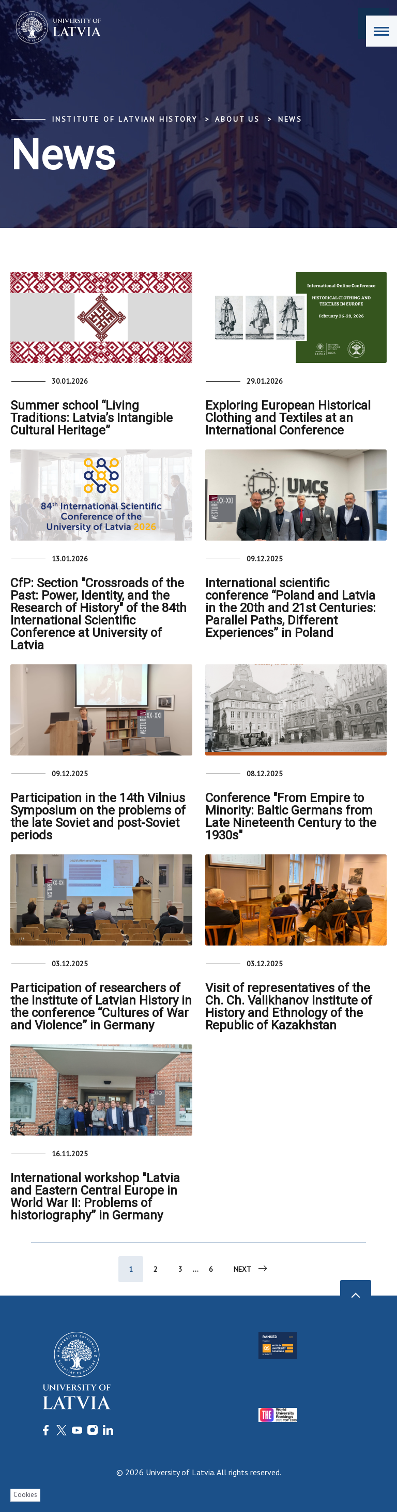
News (290, 119)
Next (251, 1268)
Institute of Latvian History (124, 119)
